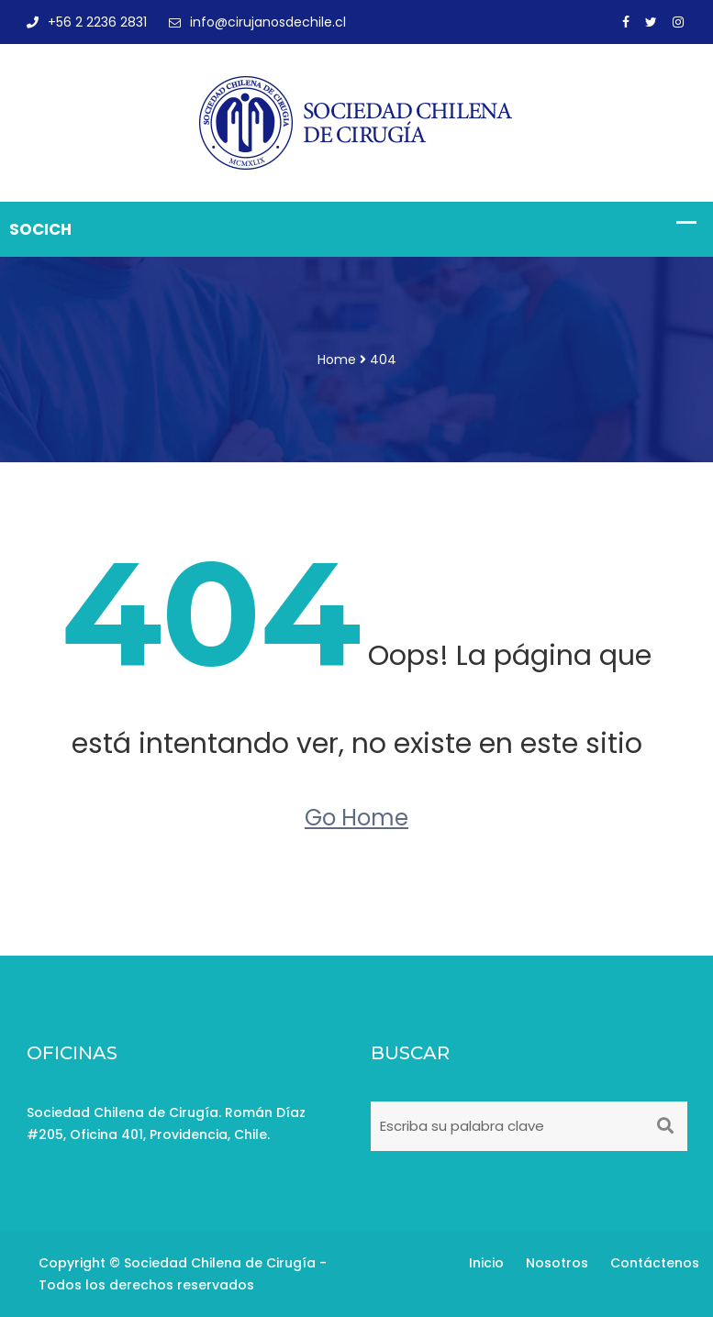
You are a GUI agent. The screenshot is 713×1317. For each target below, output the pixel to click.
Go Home (356, 817)
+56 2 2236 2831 (87, 22)
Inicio (486, 1263)
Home (337, 359)
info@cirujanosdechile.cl (257, 22)
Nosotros (557, 1263)
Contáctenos (654, 1263)
